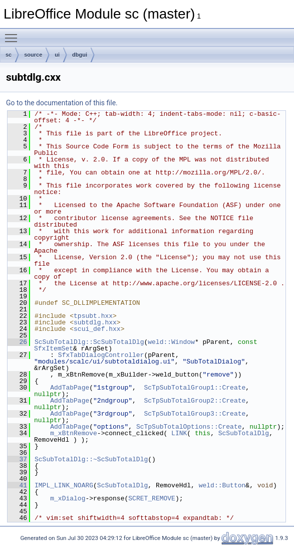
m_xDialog (67, 498)
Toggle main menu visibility (13, 34)
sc (9, 55)
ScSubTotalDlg (243, 433)
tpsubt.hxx (93, 315)
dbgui (79, 55)
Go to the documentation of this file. (62, 103)
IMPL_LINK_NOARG (64, 485)
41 (17, 485)
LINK (179, 433)
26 (17, 341)
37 (17, 459)
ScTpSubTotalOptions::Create (189, 426)
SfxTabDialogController (101, 354)
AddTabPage (69, 387)
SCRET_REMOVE (151, 498)
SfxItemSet (53, 348)
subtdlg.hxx (95, 322)
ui (57, 55)
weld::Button (222, 485)
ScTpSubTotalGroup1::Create (194, 387)
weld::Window (171, 341)
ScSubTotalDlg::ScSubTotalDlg (89, 341)
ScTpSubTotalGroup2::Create (194, 400)
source (33, 55)
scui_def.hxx (97, 328)
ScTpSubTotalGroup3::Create (194, 413)
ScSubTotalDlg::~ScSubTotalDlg (91, 459)
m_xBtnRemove (73, 433)
